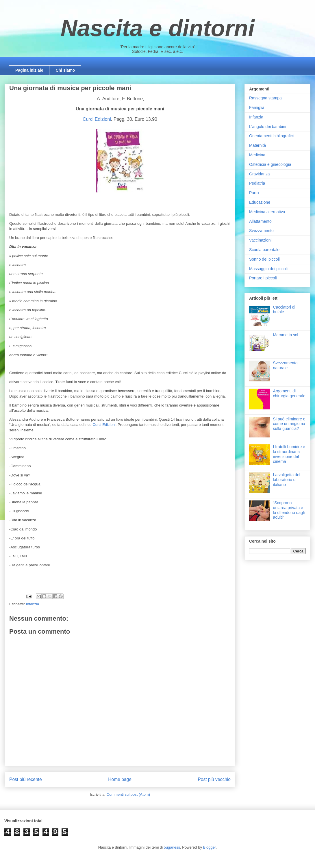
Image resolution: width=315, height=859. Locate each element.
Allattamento (260, 221)
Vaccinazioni (260, 240)
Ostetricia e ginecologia (270, 164)
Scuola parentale (264, 249)
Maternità (257, 145)
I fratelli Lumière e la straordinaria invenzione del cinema (289, 453)
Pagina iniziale (29, 70)
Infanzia (32, 604)
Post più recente (25, 779)
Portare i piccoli (263, 278)
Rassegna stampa (265, 98)
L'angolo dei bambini (267, 126)
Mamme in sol (285, 335)
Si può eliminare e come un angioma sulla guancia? (289, 424)
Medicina (257, 155)
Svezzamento (261, 230)
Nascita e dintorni (157, 28)
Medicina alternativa (267, 211)
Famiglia (256, 107)
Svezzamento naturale (285, 365)
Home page (119, 779)
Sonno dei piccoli (264, 259)
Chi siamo (65, 70)
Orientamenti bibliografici (271, 135)
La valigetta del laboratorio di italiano (286, 479)
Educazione (259, 202)
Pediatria (257, 183)
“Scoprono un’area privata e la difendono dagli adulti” (289, 510)
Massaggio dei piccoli (268, 268)
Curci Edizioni (97, 119)
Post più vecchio (214, 779)
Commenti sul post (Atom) (128, 794)
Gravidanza (259, 174)
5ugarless (172, 847)
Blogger (209, 847)
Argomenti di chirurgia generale (289, 393)
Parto (254, 192)
